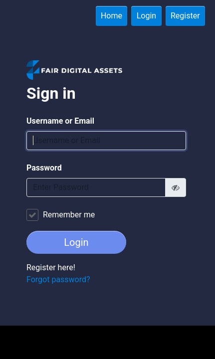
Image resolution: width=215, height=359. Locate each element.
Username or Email (60, 121)
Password (44, 168)
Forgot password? (58, 279)
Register (185, 15)
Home (111, 15)
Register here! (50, 267)
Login (146, 15)
